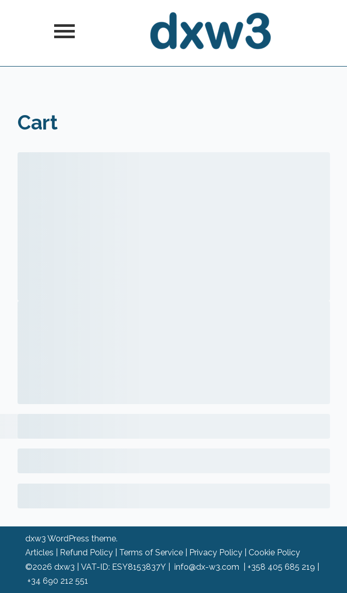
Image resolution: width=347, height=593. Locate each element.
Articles (39, 552)
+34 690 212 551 (57, 581)
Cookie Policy (274, 552)
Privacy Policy (215, 552)
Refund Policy (86, 552)
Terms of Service (151, 552)
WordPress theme (81, 538)
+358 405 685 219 (281, 567)
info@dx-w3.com (206, 567)
